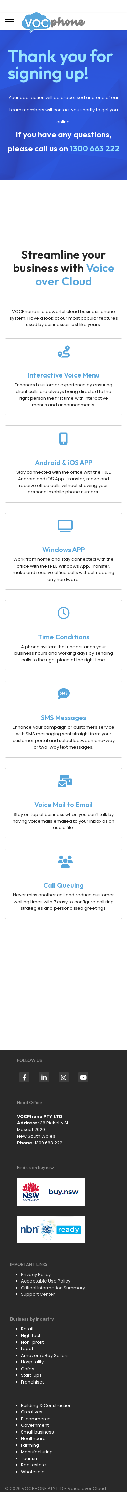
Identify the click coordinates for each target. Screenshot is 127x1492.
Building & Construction (46, 1405)
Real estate (33, 1465)
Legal (27, 1348)
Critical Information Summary (53, 1288)
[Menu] (9, 21)
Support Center (38, 1294)
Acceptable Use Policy (45, 1281)
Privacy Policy (36, 1274)
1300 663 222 (95, 148)
